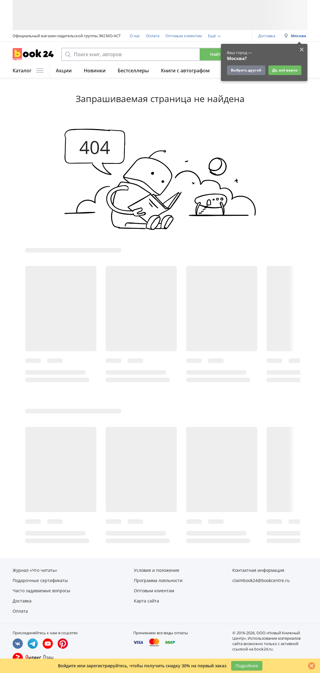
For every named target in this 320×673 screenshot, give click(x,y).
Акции (64, 70)
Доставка (266, 35)
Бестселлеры (133, 70)
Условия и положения (156, 570)
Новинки (95, 70)
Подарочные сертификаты (40, 580)
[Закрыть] (311, 665)
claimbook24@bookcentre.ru (261, 580)
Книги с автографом (185, 70)
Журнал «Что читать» (35, 570)
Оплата (152, 35)
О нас (135, 35)
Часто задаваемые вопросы (41, 590)
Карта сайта (146, 601)
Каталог (28, 70)
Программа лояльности (158, 580)
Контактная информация (258, 570)
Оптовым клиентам (183, 35)
